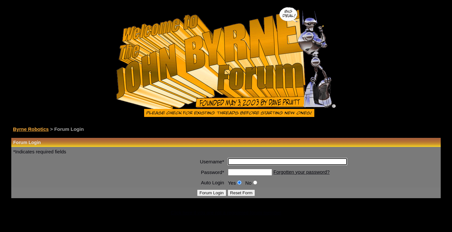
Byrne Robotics (31, 129)
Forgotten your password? (301, 172)
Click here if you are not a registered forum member (226, 212)
